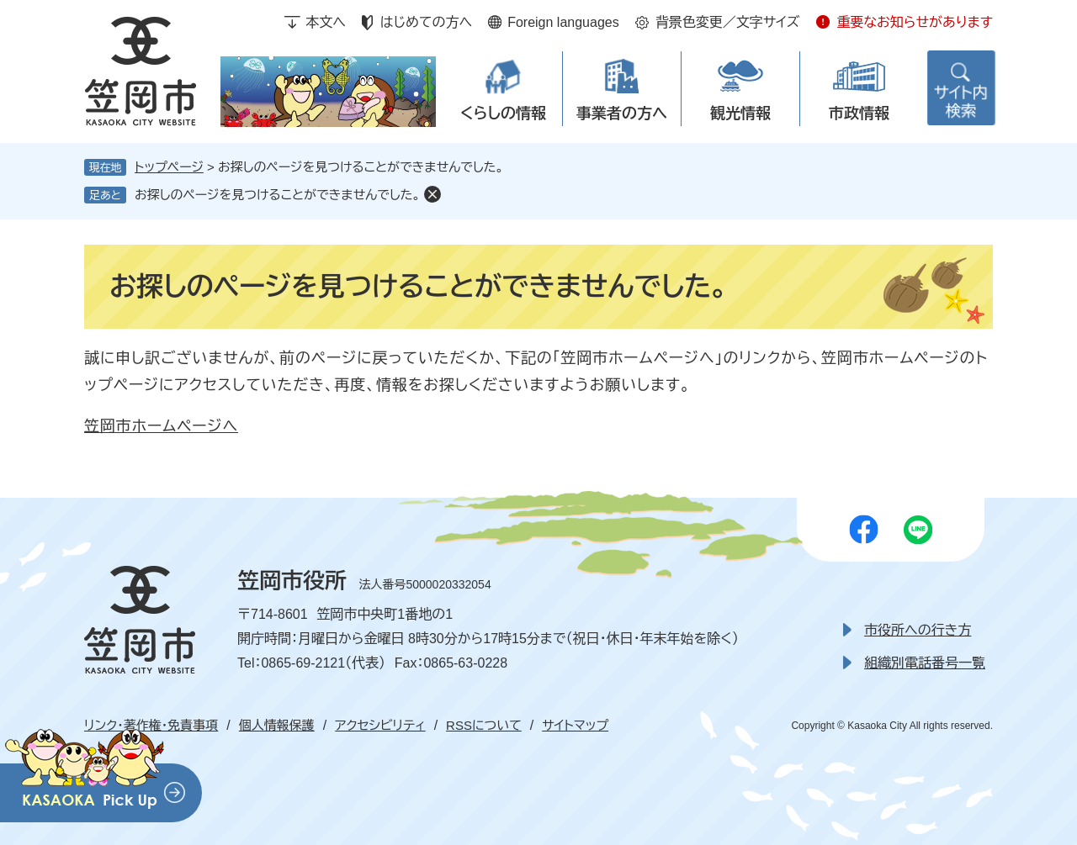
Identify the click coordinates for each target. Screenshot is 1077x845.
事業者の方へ (621, 113)
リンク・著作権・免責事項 (151, 725)
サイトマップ (575, 725)
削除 (432, 194)
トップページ (169, 167)
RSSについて (484, 725)
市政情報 (859, 113)
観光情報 (740, 113)
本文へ (325, 22)
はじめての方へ (426, 22)
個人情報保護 (277, 725)
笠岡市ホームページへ (161, 426)
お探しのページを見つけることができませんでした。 (277, 194)
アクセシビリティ (380, 725)
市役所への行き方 (917, 630)
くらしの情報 (503, 113)
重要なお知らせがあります (914, 22)
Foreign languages (563, 22)
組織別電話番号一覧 (924, 663)
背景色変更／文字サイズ (727, 22)
